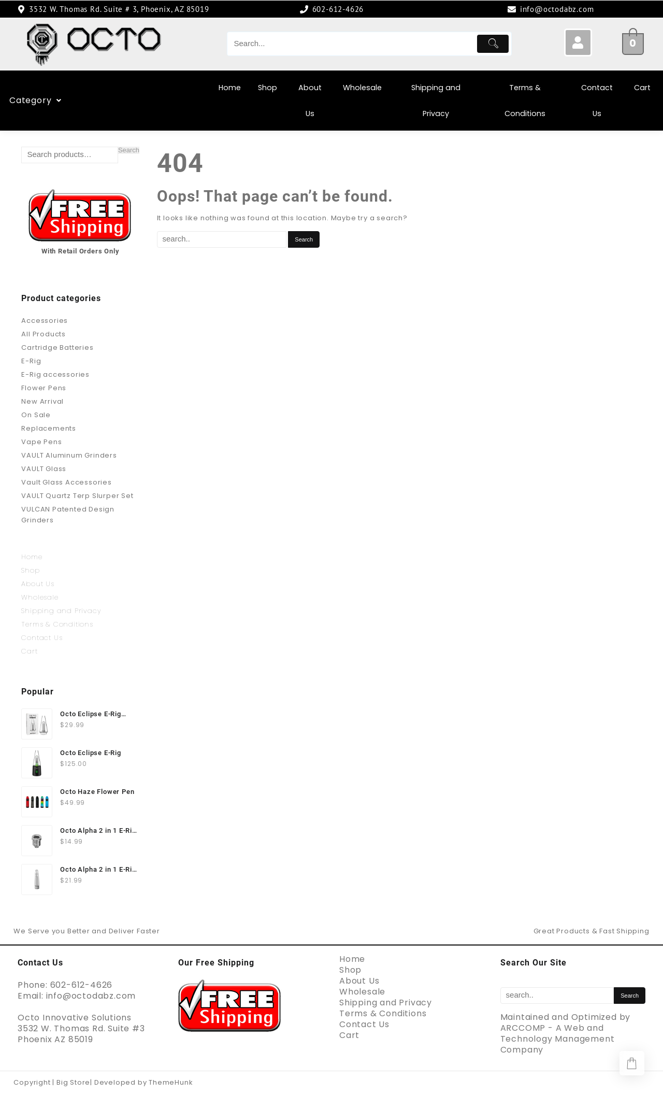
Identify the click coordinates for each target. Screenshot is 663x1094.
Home (230, 87)
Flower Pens (43, 388)
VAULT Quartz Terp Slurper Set (77, 496)
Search (128, 150)
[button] (106, 100)
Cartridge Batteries (57, 347)
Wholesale (362, 87)
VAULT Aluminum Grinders (69, 455)
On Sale (36, 415)
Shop (267, 87)
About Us (310, 100)
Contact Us (597, 100)
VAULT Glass (43, 469)
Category (106, 100)
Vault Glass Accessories (66, 482)
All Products (43, 334)
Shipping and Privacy (435, 100)
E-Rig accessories (55, 374)
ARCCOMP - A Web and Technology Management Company (557, 1039)
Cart (642, 87)
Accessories (44, 320)
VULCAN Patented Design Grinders (67, 514)
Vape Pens (41, 442)
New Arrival (42, 401)
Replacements (48, 428)
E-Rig (31, 361)
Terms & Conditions (525, 100)
